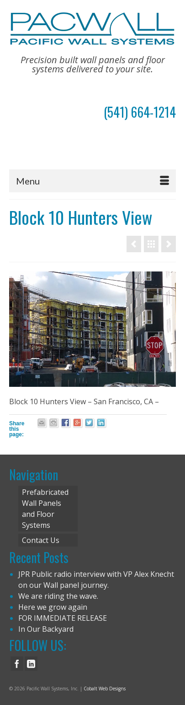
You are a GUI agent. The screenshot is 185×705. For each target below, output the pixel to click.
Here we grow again (52, 607)
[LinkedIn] (31, 663)
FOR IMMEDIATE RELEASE (62, 618)
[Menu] (92, 180)
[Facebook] (17, 663)
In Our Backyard (46, 629)
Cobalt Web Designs (105, 688)
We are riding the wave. (58, 596)
